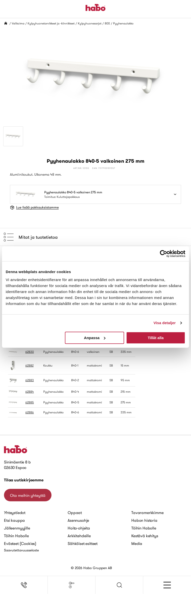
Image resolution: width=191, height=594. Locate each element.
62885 (29, 402)
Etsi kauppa (14, 520)
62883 (29, 380)
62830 (29, 352)
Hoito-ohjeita (79, 527)
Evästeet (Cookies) (20, 543)
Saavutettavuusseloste (21, 550)
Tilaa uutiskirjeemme (24, 480)
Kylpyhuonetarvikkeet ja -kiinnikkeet (51, 23)
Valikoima (18, 23)
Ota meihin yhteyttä (28, 495)
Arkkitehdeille (79, 535)
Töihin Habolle (16, 535)
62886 (29, 412)
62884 (29, 391)
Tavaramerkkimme (147, 512)
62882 (29, 365)
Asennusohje (78, 520)
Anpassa (95, 338)
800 (107, 23)
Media (136, 543)
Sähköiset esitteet (82, 543)
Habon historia (144, 520)
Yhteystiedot (14, 512)
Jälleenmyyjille (17, 527)
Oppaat (75, 512)
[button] (119, 585)
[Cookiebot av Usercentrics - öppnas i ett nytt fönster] (163, 253)
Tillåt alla (156, 338)
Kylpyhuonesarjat (89, 23)
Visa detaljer (164, 323)
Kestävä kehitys (144, 535)
